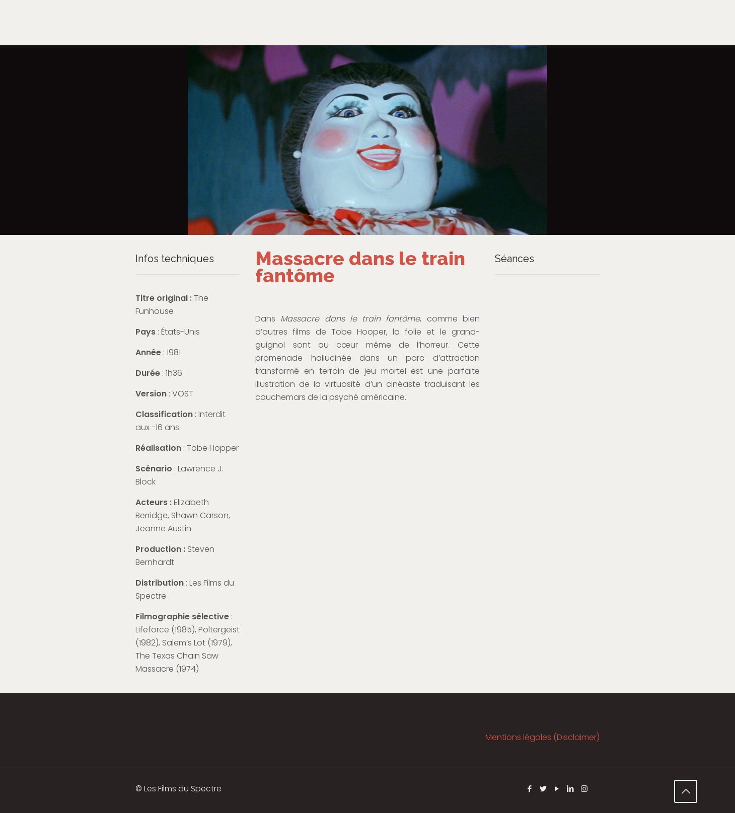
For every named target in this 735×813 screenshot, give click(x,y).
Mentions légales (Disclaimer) (542, 737)
